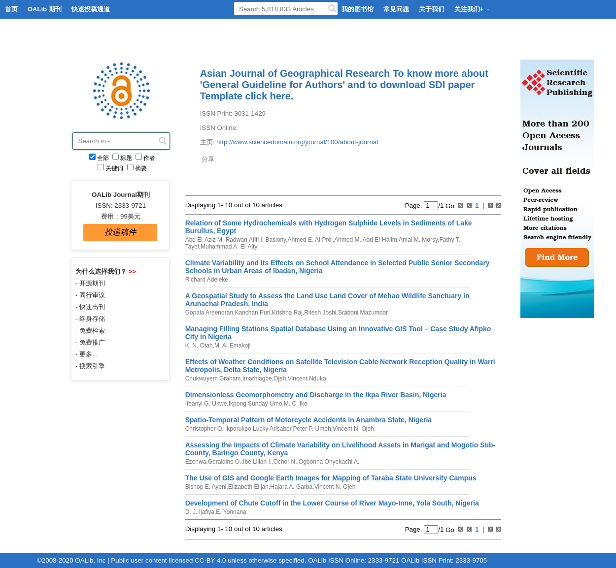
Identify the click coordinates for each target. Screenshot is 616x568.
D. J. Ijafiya (199, 511)
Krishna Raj (287, 312)
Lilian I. (262, 461)
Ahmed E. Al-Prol (310, 239)
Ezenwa (195, 461)
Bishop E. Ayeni (206, 486)
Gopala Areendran (209, 312)
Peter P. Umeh (312, 428)
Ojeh (280, 378)
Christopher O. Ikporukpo (218, 428)
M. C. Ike (296, 403)
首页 (11, 9)
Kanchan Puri (252, 312)
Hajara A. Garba (291, 486)
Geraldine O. (224, 461)
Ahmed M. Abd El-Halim (365, 239)
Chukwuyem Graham (213, 378)
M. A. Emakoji (232, 345)
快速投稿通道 (90, 9)
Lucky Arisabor (272, 428)
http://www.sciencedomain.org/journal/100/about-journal (297, 142)
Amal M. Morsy (418, 239)
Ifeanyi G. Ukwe (206, 403)
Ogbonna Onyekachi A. (329, 461)
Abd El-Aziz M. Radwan (216, 239)
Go (449, 205)
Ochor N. (285, 461)
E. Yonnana (231, 511)
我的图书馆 (358, 9)
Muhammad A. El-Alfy (229, 246)
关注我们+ (472, 9)
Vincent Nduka (307, 378)
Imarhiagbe (257, 378)
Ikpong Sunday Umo (255, 403)
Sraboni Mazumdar (363, 312)
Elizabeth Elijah (248, 486)
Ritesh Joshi (320, 312)
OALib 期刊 (45, 9)
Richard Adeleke (206, 279)
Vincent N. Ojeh (353, 428)
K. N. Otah (199, 345)
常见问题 (396, 9)
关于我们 (432, 9)
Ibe (247, 461)
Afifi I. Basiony (267, 239)
